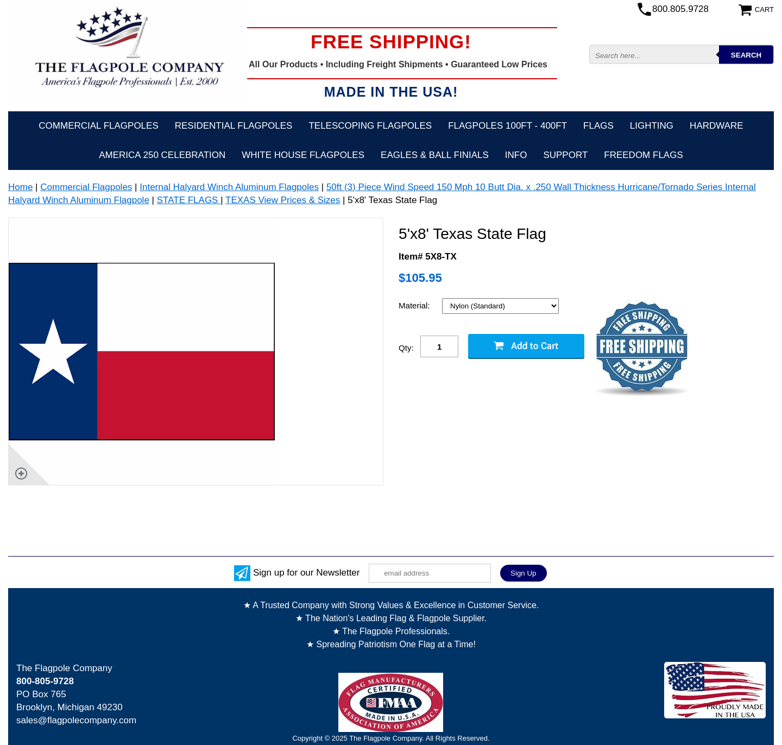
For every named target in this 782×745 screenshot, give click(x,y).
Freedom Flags (643, 155)
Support (565, 155)
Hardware (716, 126)
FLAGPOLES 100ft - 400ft (507, 126)
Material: (415, 305)
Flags (598, 126)
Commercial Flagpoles (98, 126)
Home (20, 187)
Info (516, 155)
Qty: (406, 347)
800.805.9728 (680, 9)
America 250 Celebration (162, 155)
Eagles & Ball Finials (435, 155)
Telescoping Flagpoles (370, 126)
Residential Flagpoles (234, 126)
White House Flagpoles (303, 155)
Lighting (651, 126)
